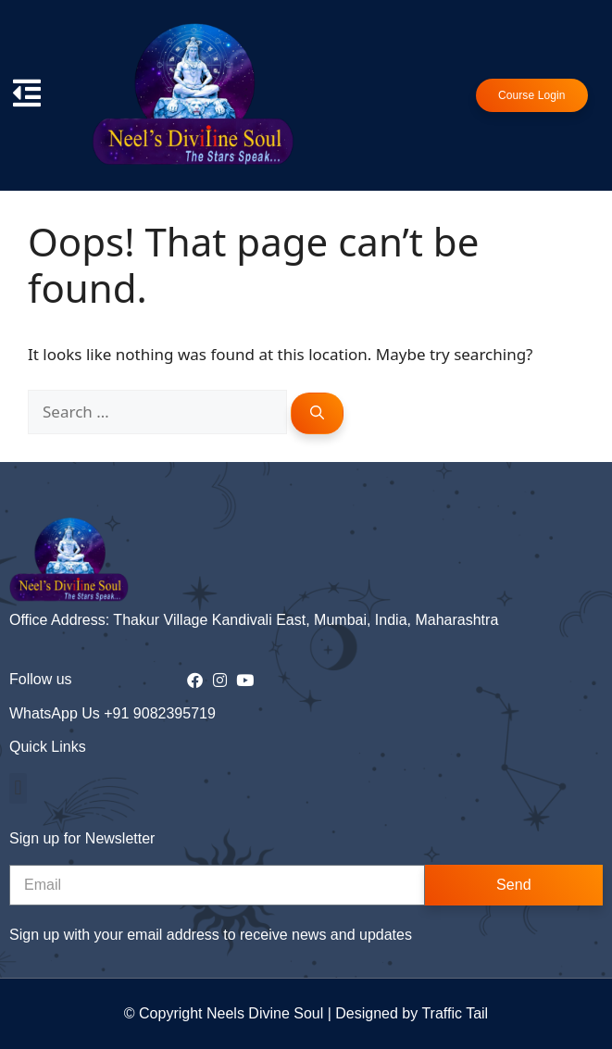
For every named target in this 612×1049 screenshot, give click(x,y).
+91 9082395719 (160, 713)
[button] (18, 788)
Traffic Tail (454, 1013)
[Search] (317, 413)
